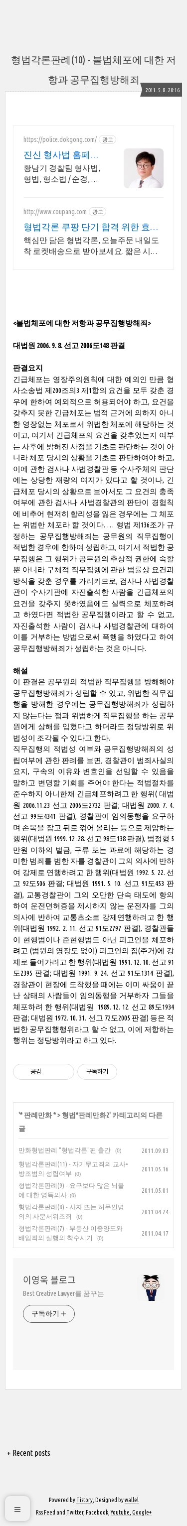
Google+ (142, 1512)
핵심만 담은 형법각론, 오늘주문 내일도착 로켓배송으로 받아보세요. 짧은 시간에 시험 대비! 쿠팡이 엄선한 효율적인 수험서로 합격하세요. (92, 246)
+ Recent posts (28, 1452)
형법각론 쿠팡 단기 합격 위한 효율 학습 (91, 227)
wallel (132, 1500)
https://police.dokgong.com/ (60, 139)
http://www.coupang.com (55, 212)
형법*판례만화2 (85, 1115)
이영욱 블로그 (49, 1280)
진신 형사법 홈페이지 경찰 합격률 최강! (63, 154)
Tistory (84, 1500)
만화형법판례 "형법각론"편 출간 (65, 1149)
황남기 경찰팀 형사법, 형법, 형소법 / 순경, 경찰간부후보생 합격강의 (61, 173)
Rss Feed (45, 1512)
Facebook (97, 1512)
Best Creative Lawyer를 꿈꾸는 (63, 1293)
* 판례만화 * (38, 1115)
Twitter (74, 1512)
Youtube (120, 1512)
